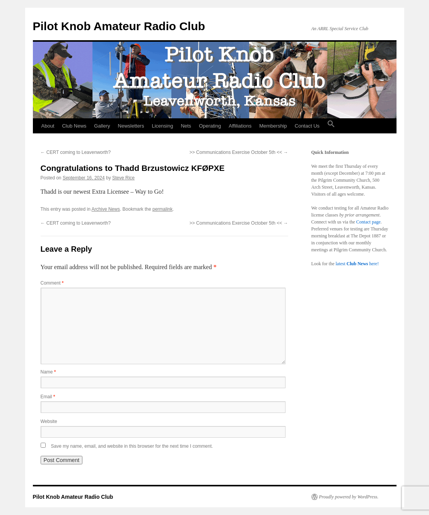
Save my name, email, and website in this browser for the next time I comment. (132, 446)
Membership (273, 126)
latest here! (357, 263)
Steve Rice (123, 178)
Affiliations (240, 126)
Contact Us (307, 126)
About (48, 126)
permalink (162, 209)
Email (48, 396)
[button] (331, 126)
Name (48, 372)
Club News (74, 126)
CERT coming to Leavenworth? (76, 152)
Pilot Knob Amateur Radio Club (119, 26)
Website (49, 421)
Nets (186, 126)
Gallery (102, 126)
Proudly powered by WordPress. (349, 497)
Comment (52, 283)
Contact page (368, 222)
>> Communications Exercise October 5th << (239, 152)
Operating (210, 126)
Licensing (162, 126)
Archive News (106, 209)
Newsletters (131, 126)
